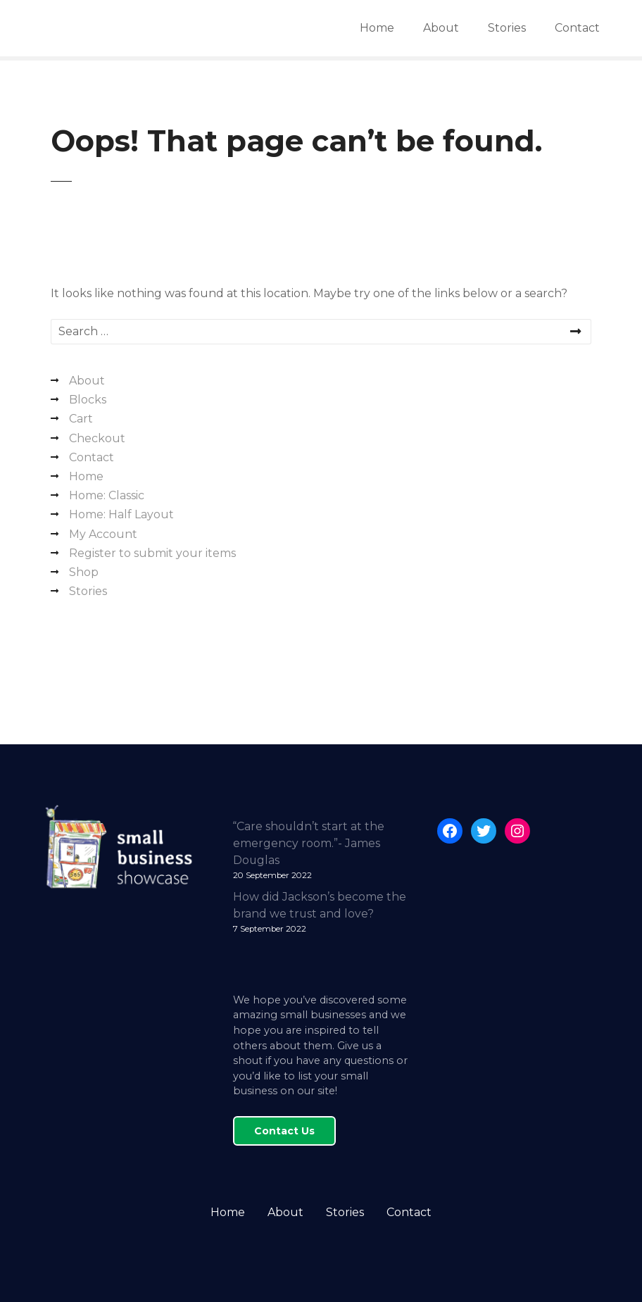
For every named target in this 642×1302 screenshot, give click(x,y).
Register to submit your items (152, 553)
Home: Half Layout (121, 514)
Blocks (87, 399)
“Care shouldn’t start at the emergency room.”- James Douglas (308, 843)
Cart (81, 418)
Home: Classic (106, 495)
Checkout (97, 438)
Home (377, 28)
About (441, 28)
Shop (84, 572)
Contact (577, 28)
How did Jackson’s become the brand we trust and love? (319, 905)
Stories (507, 28)
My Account (103, 534)
